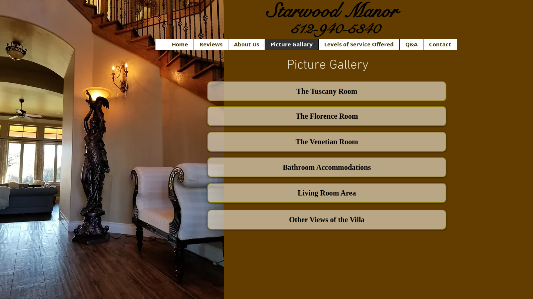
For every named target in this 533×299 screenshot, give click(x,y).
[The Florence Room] (326, 116)
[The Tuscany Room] (326, 91)
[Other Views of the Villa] (326, 220)
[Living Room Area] (326, 193)
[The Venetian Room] (326, 142)
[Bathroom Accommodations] (326, 167)
